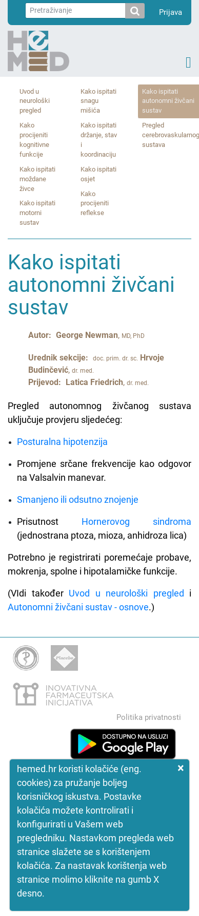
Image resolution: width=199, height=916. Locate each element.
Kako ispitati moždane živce (37, 179)
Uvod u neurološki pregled (34, 101)
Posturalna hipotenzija (62, 441)
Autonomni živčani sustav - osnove (78, 607)
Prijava (170, 12)
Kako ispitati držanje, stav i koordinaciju (99, 139)
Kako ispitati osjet (98, 174)
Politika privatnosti (148, 717)
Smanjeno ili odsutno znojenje (77, 499)
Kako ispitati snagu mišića (98, 101)
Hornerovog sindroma (136, 521)
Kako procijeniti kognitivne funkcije (34, 139)
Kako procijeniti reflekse (95, 203)
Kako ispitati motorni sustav (37, 212)
